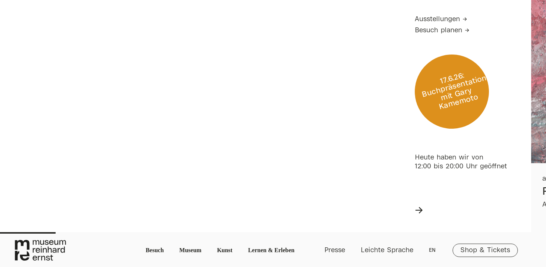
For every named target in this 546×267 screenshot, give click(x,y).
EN (432, 250)
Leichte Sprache (387, 250)
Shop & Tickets (485, 250)
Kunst (224, 250)
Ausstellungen (437, 19)
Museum (190, 250)
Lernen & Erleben (271, 250)
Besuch (155, 250)
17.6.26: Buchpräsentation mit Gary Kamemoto (454, 91)
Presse (334, 250)
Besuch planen (438, 30)
